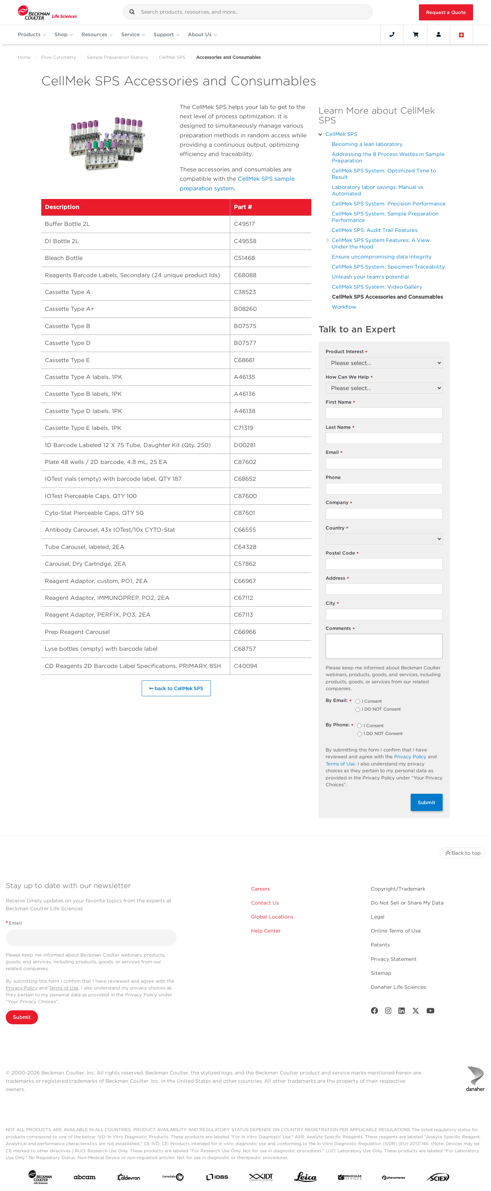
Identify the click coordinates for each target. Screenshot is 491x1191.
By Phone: (340, 725)
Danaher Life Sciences (398, 987)
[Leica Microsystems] (305, 1179)
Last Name (340, 427)
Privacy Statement (394, 959)
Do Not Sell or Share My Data (407, 903)
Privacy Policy (410, 756)
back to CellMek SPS (176, 688)
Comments (340, 629)
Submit (426, 802)
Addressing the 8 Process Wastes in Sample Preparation (388, 157)
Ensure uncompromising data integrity (382, 256)
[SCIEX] (438, 1178)
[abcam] (84, 1178)
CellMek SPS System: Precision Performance (389, 203)
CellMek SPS (172, 57)
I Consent (372, 701)
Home (24, 57)
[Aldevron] (129, 1179)
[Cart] (415, 34)
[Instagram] (388, 1012)
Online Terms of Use (396, 931)
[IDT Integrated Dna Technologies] (261, 1178)
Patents (380, 945)
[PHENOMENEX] (394, 1178)
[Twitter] (415, 1012)
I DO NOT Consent (381, 709)
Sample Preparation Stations (117, 57)
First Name (340, 402)
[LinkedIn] (401, 1012)
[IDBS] (217, 1179)
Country (337, 528)
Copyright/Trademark (398, 889)
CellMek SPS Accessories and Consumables (387, 297)
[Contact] (392, 34)
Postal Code (342, 553)
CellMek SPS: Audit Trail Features (374, 230)
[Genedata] (173, 1178)
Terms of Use (340, 764)
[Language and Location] (461, 34)
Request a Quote (446, 12)
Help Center (266, 931)
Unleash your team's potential (370, 277)
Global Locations (272, 917)
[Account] (439, 34)
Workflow (344, 307)
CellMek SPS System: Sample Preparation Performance (385, 216)
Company (339, 503)
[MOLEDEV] (349, 1178)
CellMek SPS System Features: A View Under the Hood (381, 243)
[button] (132, 11)
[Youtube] (430, 1012)
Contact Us (265, 903)
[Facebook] (374, 1012)
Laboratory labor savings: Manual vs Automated (377, 190)
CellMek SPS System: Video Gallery (377, 287)
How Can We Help (349, 377)
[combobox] (248, 12)
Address (337, 578)
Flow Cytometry (58, 57)
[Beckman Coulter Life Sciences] (47, 12)
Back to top (462, 853)
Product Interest (347, 352)
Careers (260, 889)
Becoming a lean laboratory (367, 144)
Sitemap (381, 973)
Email (334, 453)
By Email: (339, 701)
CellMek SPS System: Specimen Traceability (388, 267)
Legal (377, 917)
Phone (333, 477)
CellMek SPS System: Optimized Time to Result (384, 173)
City (332, 604)
